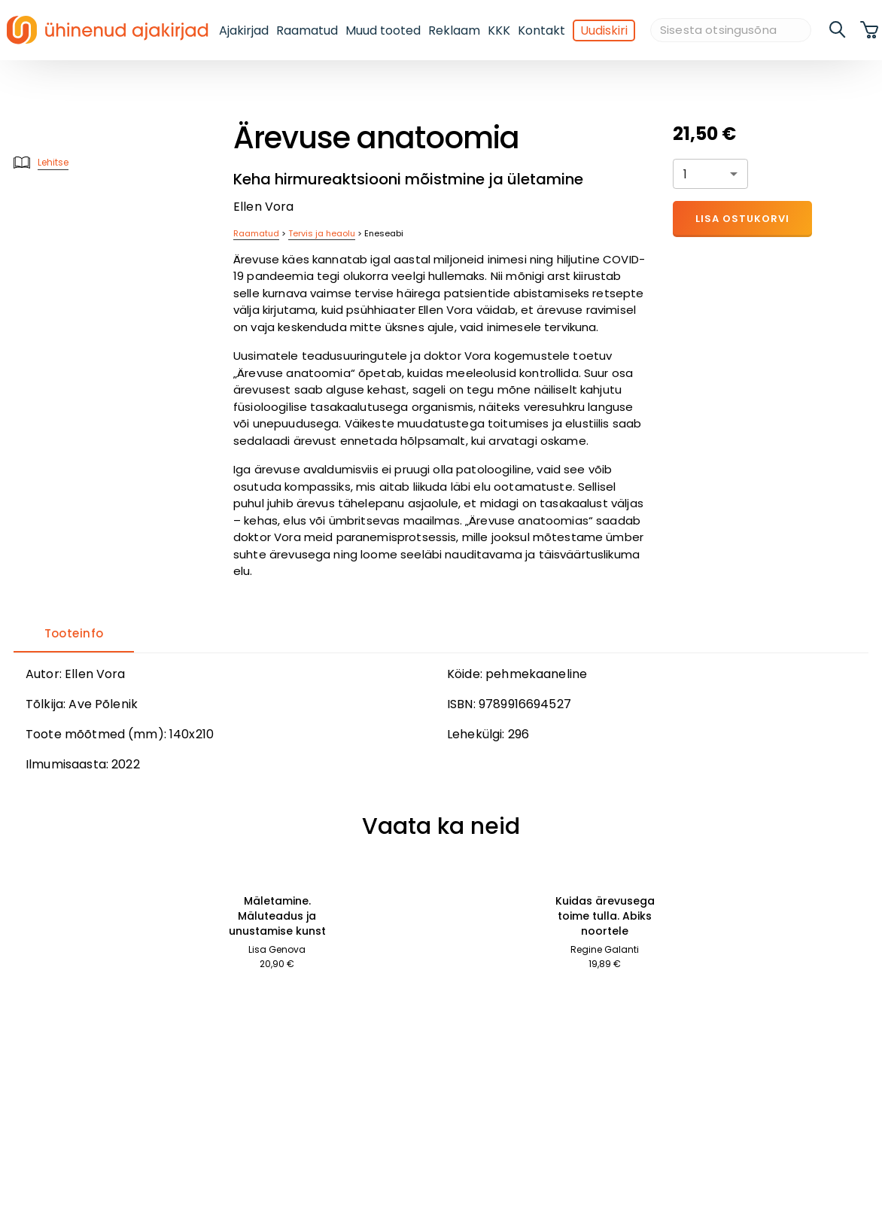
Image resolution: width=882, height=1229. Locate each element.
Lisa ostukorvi (742, 218)
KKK (499, 30)
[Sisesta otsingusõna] (730, 30)
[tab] (74, 634)
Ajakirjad (244, 30)
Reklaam (454, 30)
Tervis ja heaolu (321, 233)
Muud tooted (383, 30)
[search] (838, 30)
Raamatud (307, 30)
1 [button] (685, 174)
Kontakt (541, 30)
